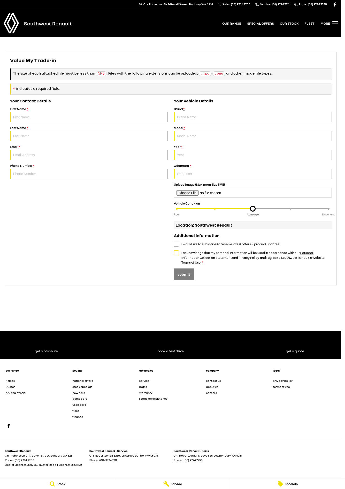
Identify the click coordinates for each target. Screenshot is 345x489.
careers (211, 393)
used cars (79, 404)
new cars (78, 393)
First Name (89, 114)
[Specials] (287, 484)
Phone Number (89, 171)
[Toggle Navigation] (329, 23)
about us (212, 387)
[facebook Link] (335, 4)
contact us (213, 380)
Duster (10, 387)
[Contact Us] (176, 4)
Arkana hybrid (16, 393)
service (144, 380)
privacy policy (283, 380)
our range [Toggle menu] (231, 23)
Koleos (10, 380)
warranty (146, 393)
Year (252, 152)
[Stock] (57, 484)
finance (77, 417)
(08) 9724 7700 (24, 460)
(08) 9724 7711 (108, 460)
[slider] (253, 209)
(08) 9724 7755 (193, 460)
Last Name (89, 133)
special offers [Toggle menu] (260, 23)
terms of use (281, 387)
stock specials (82, 387)
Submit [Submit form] (183, 274)
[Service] (172, 484)
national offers (82, 380)
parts (143, 387)
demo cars (79, 398)
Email (89, 152)
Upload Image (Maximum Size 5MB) (252, 190)
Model (252, 133)
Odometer (252, 171)
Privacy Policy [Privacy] (248, 258)
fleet (309, 23)
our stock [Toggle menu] (289, 23)
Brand (252, 114)
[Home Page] (11, 23)
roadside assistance (153, 398)
